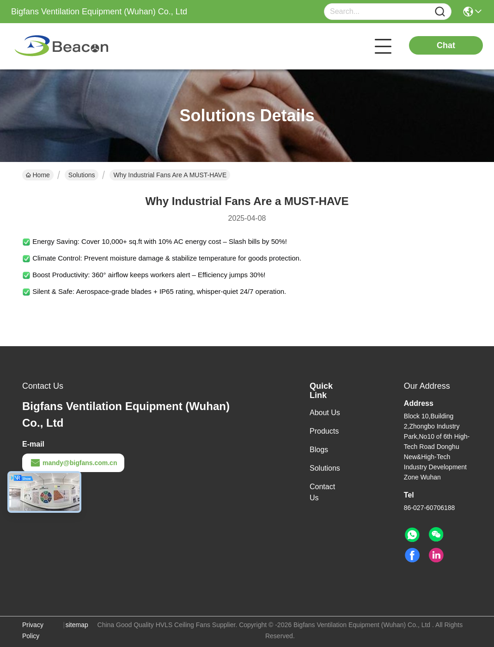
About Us (325, 413)
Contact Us (322, 492)
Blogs (319, 450)
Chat (446, 45)
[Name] (439, 12)
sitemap (77, 624)
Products (324, 431)
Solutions (81, 175)
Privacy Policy (32, 630)
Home (38, 175)
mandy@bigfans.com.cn (73, 463)
